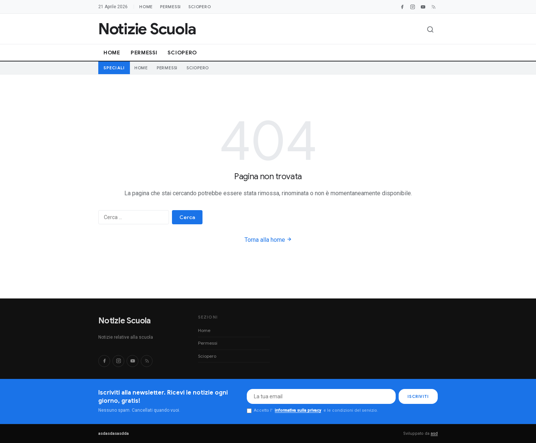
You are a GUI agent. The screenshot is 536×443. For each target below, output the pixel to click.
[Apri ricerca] (430, 29)
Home (146, 6)
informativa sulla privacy (298, 410)
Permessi (170, 6)
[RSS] (147, 361)
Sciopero (199, 6)
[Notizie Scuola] (147, 29)
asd (434, 433)
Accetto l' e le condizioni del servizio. (312, 411)
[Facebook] (402, 6)
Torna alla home (268, 239)
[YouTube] (422, 6)
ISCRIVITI (418, 396)
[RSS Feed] (433, 6)
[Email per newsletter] (321, 396)
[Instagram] (412, 6)
